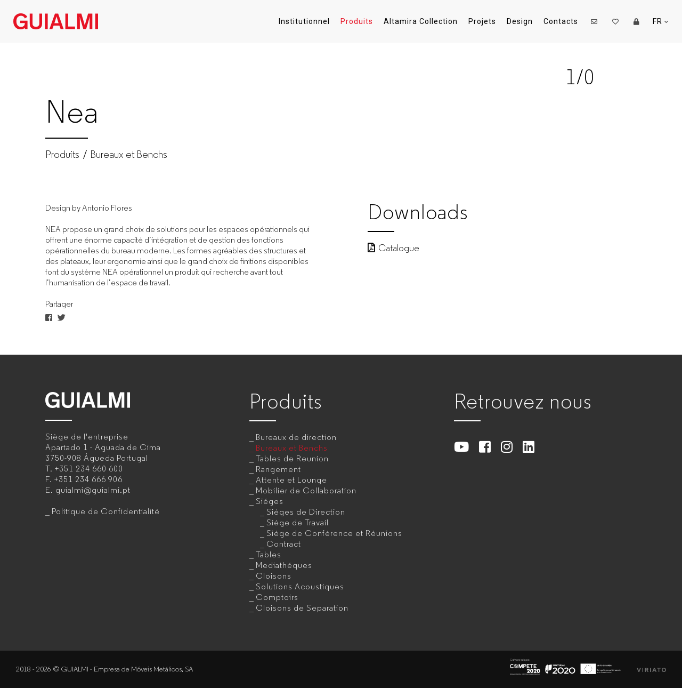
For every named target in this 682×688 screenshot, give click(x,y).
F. (84, 479)
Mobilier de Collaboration (306, 490)
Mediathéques (284, 565)
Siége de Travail (297, 522)
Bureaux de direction (296, 437)
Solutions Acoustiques (300, 586)
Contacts (560, 21)
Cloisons (273, 576)
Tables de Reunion (292, 458)
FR (661, 22)
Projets (482, 21)
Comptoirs (277, 597)
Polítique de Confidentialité (106, 511)
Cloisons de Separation (302, 608)
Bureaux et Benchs (128, 154)
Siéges (269, 501)
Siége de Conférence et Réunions (334, 533)
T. (84, 468)
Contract (283, 544)
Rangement (278, 469)
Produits (356, 21)
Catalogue (393, 248)
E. (88, 490)
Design (520, 21)
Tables (268, 554)
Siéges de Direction (305, 512)
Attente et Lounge (291, 480)
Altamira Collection (421, 21)
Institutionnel (304, 21)
